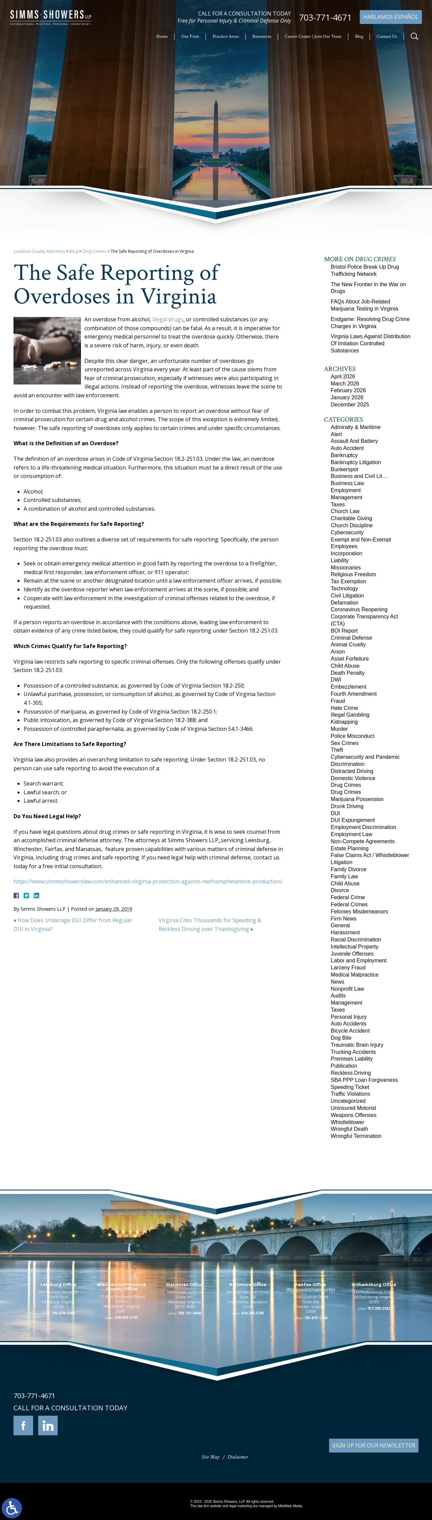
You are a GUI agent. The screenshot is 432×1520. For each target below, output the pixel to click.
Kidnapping (344, 722)
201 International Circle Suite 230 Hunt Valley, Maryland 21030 (248, 1391)
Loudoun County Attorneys (39, 251)
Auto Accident (347, 448)
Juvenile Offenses (352, 954)
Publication (344, 1066)
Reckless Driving (351, 1073)
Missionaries (346, 567)
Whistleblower (347, 1122)
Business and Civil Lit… (359, 476)
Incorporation (346, 553)
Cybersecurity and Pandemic (365, 757)
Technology (344, 588)
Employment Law (351, 834)
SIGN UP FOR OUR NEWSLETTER (373, 1445)
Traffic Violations (350, 1094)
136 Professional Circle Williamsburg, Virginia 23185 (373, 1388)
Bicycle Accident (350, 1031)
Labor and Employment (358, 960)
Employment (346, 490)
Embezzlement (349, 687)
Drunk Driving (347, 806)
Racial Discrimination (356, 939)
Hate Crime (344, 708)
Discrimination (347, 764)
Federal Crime (348, 897)
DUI (335, 813)
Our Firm (190, 36)
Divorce (340, 890)
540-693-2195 (126, 1408)
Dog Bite (341, 1038)
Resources (261, 36)
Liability (340, 560)
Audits (338, 995)
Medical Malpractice (354, 975)
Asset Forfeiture (350, 659)
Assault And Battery (354, 441)
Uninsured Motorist (353, 1108)
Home (162, 36)
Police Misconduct (352, 736)
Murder (339, 729)
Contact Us (387, 36)
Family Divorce (349, 869)
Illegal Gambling (350, 715)
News (337, 982)
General (340, 925)
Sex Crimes (345, 743)
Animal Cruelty (348, 644)
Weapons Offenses (354, 1115)
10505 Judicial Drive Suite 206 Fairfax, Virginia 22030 (310, 1395)
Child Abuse (345, 666)
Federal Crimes (349, 904)
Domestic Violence (353, 778)
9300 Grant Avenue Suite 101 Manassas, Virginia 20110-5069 (184, 1391)
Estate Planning (350, 848)
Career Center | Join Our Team (313, 36)
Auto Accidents (349, 1023)
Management (346, 497)
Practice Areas (226, 36)
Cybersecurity (347, 532)
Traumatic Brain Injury (357, 1045)
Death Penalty (348, 673)
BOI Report (344, 631)
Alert (336, 434)
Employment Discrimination (363, 827)
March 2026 (345, 383)
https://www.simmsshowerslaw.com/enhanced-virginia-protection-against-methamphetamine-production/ (148, 881)
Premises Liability (352, 1059)
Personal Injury (349, 1017)
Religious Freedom (353, 574)
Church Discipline (352, 525)
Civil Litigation (347, 595)
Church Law (345, 511)
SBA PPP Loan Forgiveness (364, 1080)
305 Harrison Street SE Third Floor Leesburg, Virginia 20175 (58, 1391)
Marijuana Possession (357, 799)
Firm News (343, 919)
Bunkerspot (344, 469)
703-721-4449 (189, 1404)
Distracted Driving (352, 771)
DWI (336, 680)
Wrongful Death (349, 1129)
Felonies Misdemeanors (359, 911)
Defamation (344, 603)
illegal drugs (167, 319)
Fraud (338, 701)
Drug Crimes (94, 251)
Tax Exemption (348, 581)
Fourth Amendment (354, 694)
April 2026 (343, 376)
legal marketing (240, 1506)
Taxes (338, 504)
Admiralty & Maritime (356, 427)
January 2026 (347, 397)
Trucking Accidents (353, 1052)
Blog (359, 36)
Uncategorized (348, 1101)
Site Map (210, 1457)
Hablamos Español (390, 17)
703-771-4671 (325, 17)
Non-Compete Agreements (363, 841)
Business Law (347, 483)
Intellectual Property (354, 947)
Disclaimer (237, 1457)
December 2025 (350, 404)
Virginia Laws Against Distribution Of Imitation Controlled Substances (370, 343)
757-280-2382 (378, 1399)
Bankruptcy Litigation (356, 462)
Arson (338, 652)
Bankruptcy (344, 455)
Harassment (345, 932)
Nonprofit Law (347, 989)
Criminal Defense (351, 638)
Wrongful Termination (356, 1136)
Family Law (344, 876)
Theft (337, 750)
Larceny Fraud (348, 967)
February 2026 (348, 390)
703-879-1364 (63, 1404)
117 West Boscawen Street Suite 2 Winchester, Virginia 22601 (121, 1395)
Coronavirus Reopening (359, 609)
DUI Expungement (353, 820)
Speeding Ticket (350, 1087)
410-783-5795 (252, 1404)
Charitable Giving (351, 518)
